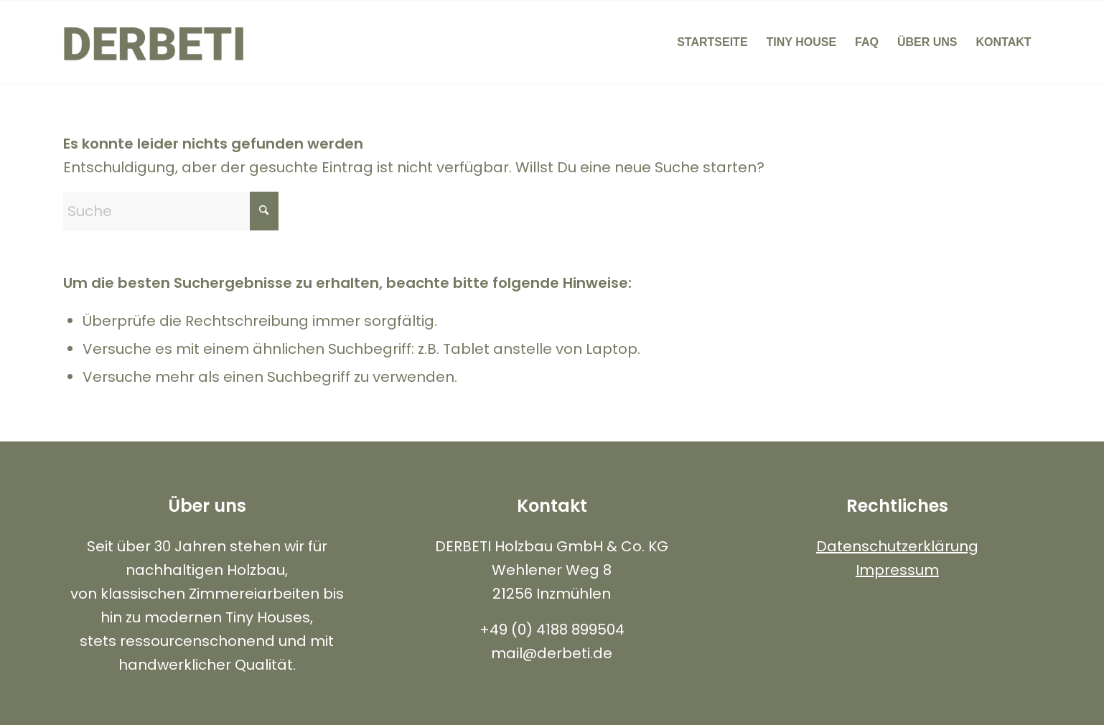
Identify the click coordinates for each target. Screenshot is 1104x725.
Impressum (897, 570)
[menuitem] (712, 42)
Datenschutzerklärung (897, 546)
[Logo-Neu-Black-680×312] (154, 42)
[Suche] (171, 211)
